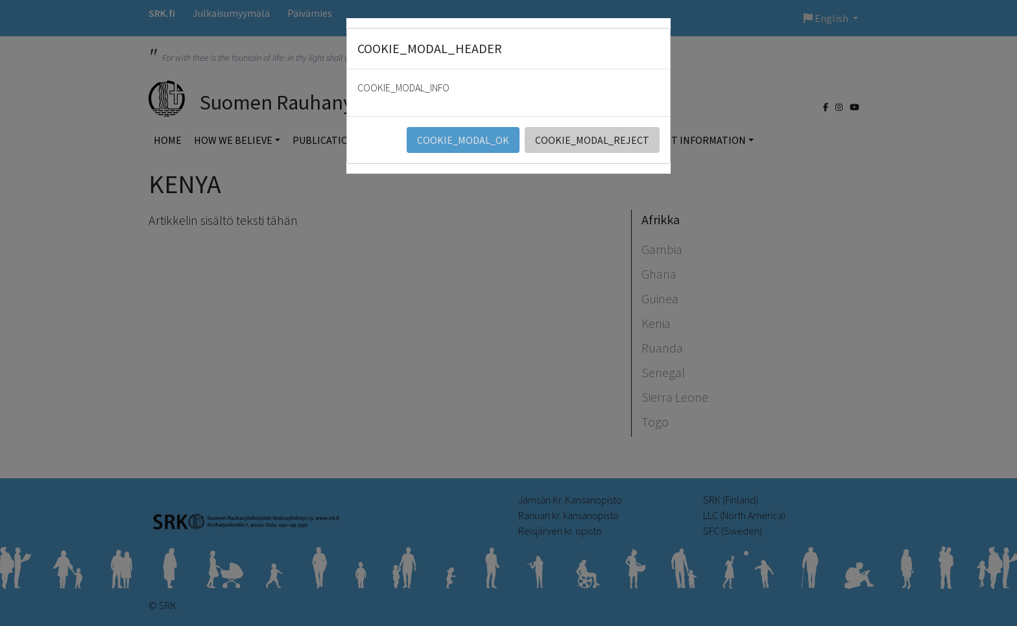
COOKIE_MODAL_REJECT (592, 139)
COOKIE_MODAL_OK (463, 139)
